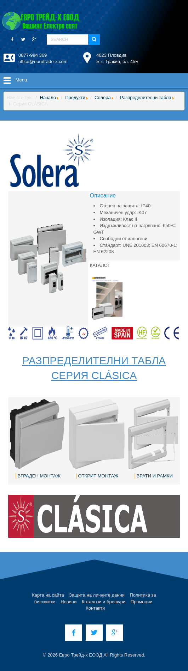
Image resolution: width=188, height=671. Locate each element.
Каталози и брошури (103, 601)
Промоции (142, 601)
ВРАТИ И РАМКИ (155, 475)
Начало (48, 97)
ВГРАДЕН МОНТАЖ (39, 475)
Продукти (75, 97)
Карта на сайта (48, 595)
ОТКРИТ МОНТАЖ (98, 475)
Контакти (95, 608)
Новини (68, 601)
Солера (103, 97)
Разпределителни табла (145, 97)
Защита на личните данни (97, 595)
